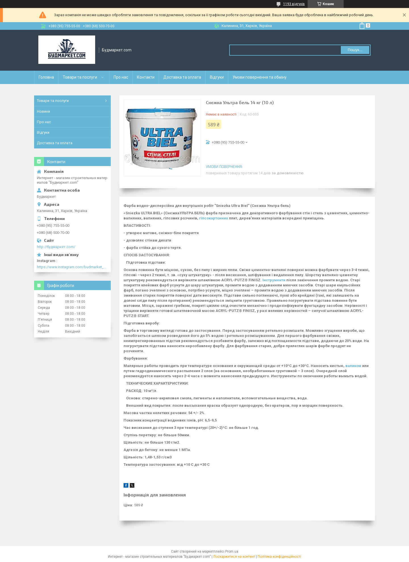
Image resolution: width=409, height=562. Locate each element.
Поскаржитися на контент (234, 557)
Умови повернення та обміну (260, 77)
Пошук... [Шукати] (355, 50)
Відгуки (217, 77)
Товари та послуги (80, 77)
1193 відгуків (294, 4)
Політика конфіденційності (279, 557)
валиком (353, 366)
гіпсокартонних (213, 218)
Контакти (146, 77)
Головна (46, 77)
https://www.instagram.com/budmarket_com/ (72, 267)
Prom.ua (231, 551)
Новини (43, 111)
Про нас (121, 77)
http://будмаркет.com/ (56, 247)
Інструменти (273, 280)
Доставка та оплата (182, 77)
